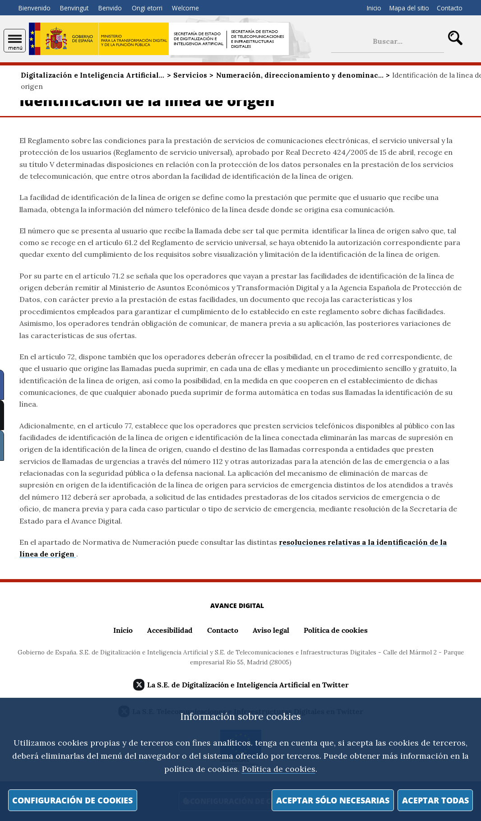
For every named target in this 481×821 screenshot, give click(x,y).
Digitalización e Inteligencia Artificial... (92, 75)
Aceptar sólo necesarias (332, 800)
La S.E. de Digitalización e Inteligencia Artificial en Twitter (248, 684)
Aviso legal (271, 630)
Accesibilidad (170, 630)
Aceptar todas (435, 800)
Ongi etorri (147, 8)
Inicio (374, 8)
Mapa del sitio (409, 8)
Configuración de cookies (72, 800)
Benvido (110, 8)
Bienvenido (34, 8)
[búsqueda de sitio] (387, 41)
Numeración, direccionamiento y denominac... (300, 75)
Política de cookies (278, 769)
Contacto (449, 8)
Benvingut (74, 8)
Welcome (185, 8)
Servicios (190, 75)
